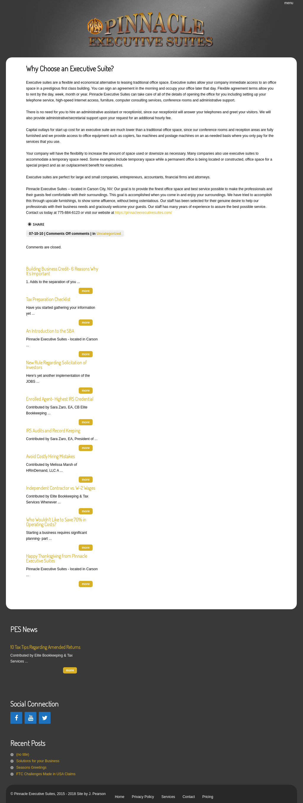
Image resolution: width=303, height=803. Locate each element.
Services (168, 797)
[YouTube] (30, 718)
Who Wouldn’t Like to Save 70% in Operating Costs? (56, 522)
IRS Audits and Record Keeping (53, 431)
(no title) (22, 754)
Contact (189, 797)
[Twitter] (45, 718)
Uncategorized (108, 234)
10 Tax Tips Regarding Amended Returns (45, 647)
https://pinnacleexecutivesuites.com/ (143, 213)
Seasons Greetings (31, 767)
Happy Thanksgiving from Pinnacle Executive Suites (56, 558)
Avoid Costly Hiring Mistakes (50, 456)
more (86, 291)
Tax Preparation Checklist (48, 299)
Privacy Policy (143, 797)
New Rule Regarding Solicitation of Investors (56, 365)
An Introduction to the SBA (50, 331)
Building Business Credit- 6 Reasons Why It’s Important (62, 271)
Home (119, 797)
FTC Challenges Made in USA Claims (45, 774)
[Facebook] (16, 718)
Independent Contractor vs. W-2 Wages (60, 488)
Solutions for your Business (37, 761)
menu (288, 3)
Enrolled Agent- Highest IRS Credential (59, 399)
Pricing (207, 797)
